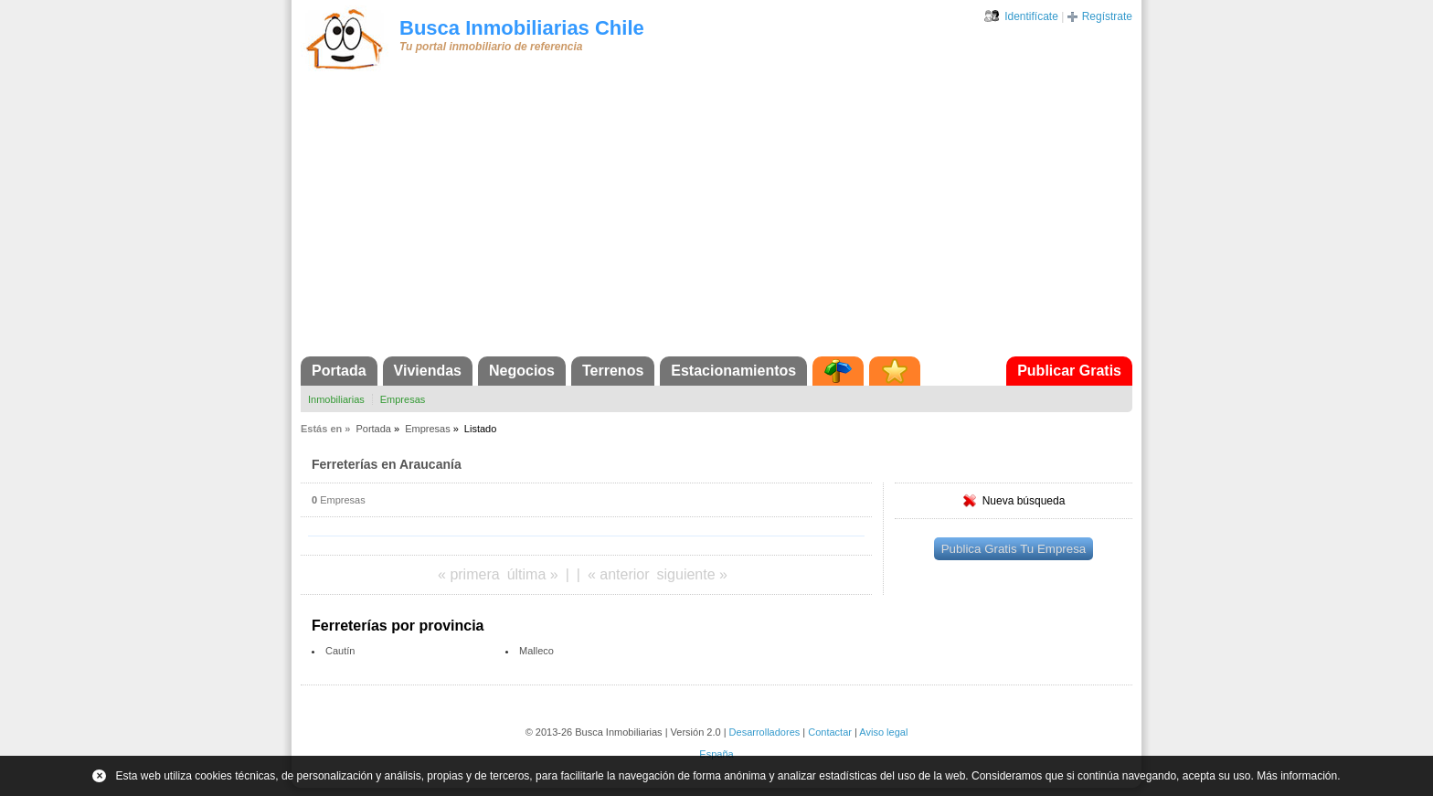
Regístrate (1107, 16)
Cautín (340, 650)
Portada (339, 370)
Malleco (536, 650)
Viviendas (428, 370)
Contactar (830, 732)
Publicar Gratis (1069, 370)
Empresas (403, 399)
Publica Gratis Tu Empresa (1014, 549)
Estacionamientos (733, 370)
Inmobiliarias (336, 399)
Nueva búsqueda (1024, 500)
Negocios (522, 370)
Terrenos (612, 370)
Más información (1297, 775)
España (716, 753)
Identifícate (1031, 16)
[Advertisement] (716, 219)
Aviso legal (883, 732)
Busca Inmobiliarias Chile (521, 27)
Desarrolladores (765, 732)
